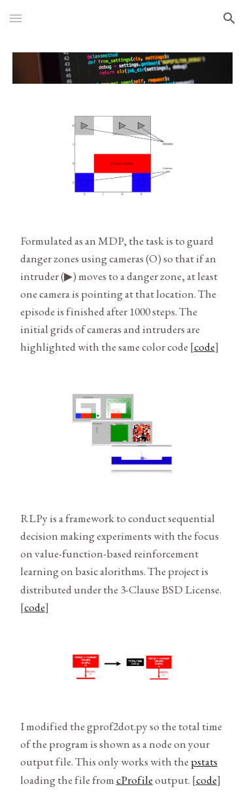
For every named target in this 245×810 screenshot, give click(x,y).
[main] (122, 294)
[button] (15, 18)
